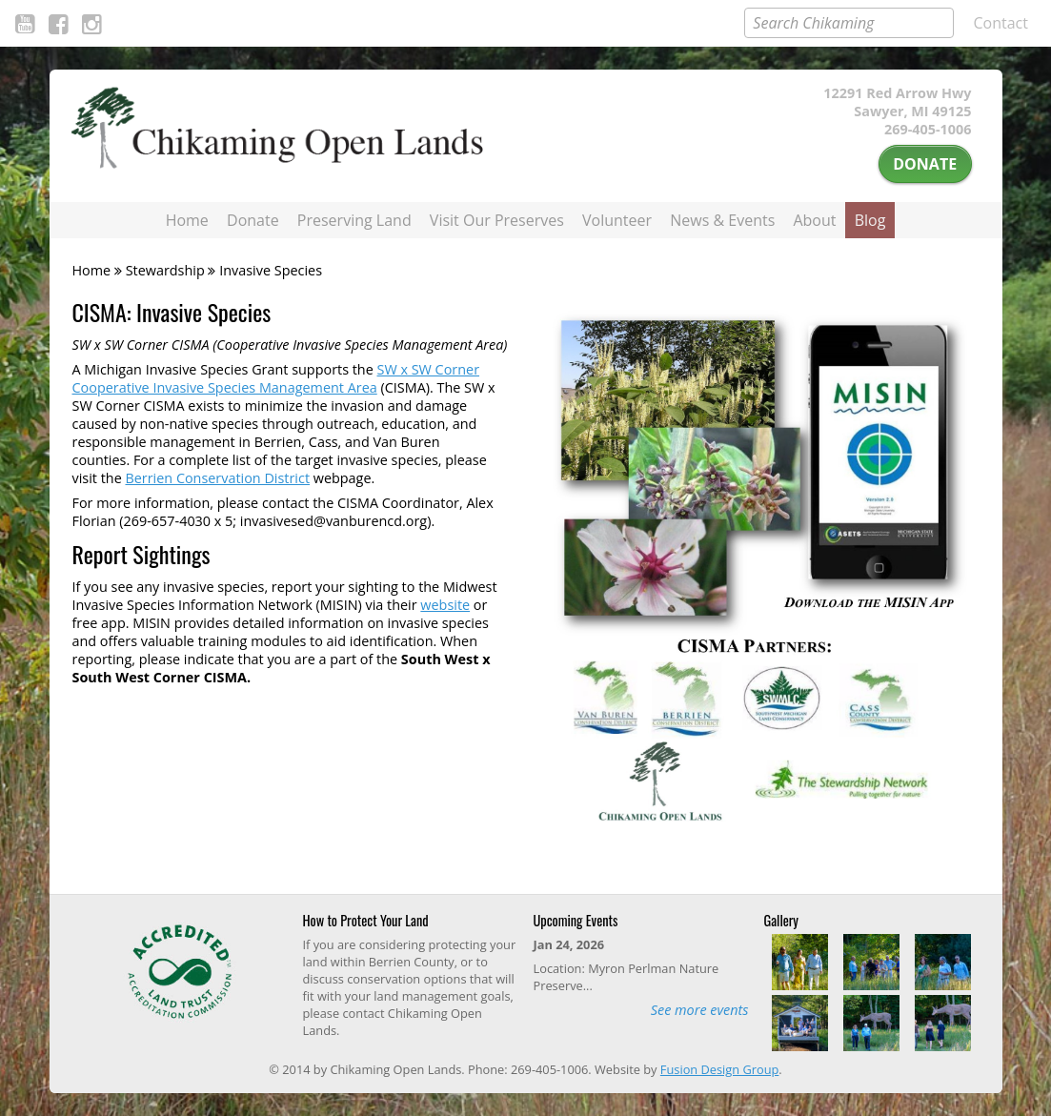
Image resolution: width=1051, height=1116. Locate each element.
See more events (700, 1010)
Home (187, 220)
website (445, 605)
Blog (870, 220)
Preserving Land (354, 220)
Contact (1001, 22)
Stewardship (165, 270)
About (814, 220)
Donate (925, 163)
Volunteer (617, 220)
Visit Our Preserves (497, 220)
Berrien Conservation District (217, 478)
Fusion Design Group (719, 1069)
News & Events (722, 220)
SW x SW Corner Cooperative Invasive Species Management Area (276, 378)
